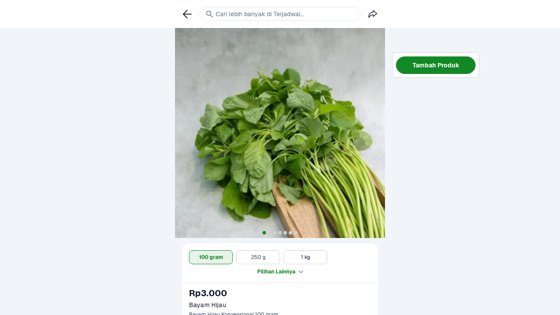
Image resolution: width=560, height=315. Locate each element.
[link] (187, 14)
